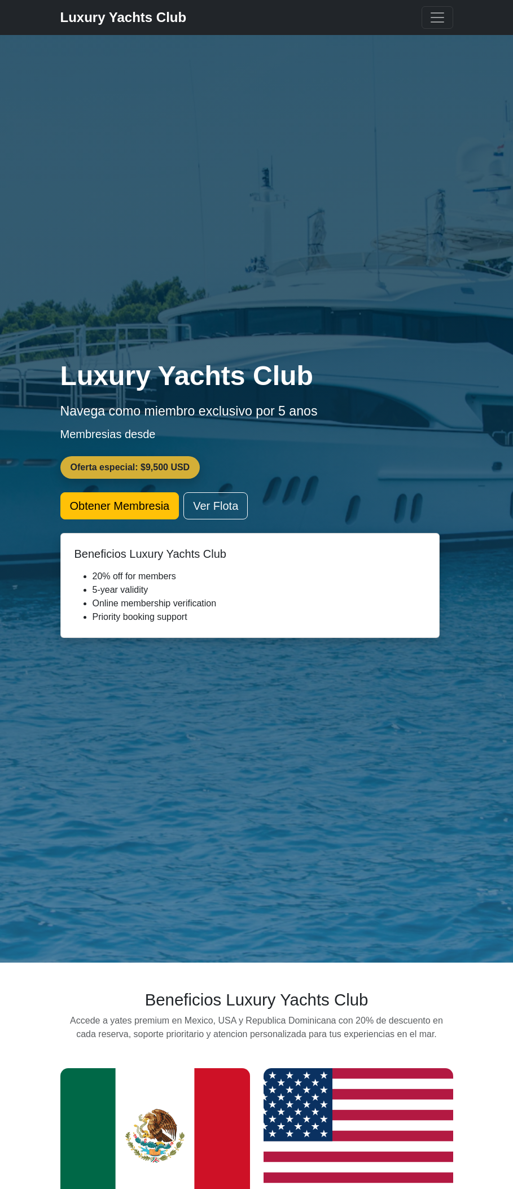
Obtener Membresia (120, 506)
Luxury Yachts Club (123, 17)
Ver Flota (215, 506)
